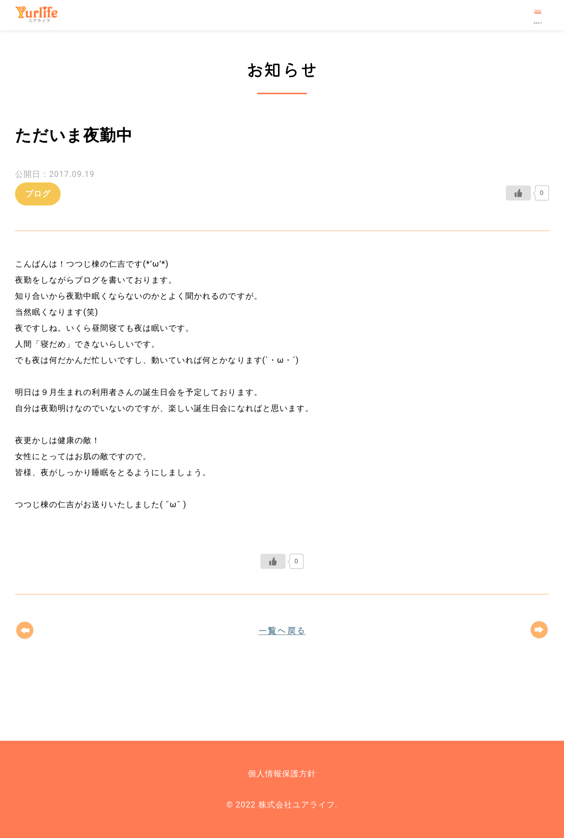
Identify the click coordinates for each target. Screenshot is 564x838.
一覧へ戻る (282, 630)
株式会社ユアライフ (41, 15)
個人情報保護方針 (282, 773)
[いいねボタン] (518, 192)
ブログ (38, 193)
